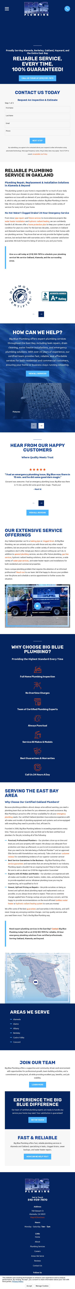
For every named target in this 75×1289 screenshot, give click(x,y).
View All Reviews (37, 513)
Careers (37, 1201)
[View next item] (41, 314)
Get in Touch (37, 1069)
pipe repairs (20, 218)
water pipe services (21, 561)
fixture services (35, 218)
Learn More (37, 1034)
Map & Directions (37, 1167)
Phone (8, 131)
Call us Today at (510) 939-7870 (37, 78)
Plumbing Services (37, 1196)
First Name (9, 108)
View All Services (37, 373)
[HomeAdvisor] (40, 1226)
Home (37, 1186)
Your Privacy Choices (47, 1241)
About (37, 1191)
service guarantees (15, 864)
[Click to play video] (37, 605)
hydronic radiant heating (39, 221)
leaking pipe (35, 541)
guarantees (31, 909)
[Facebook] (35, 1226)
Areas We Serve (37, 1205)
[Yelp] (29, 1226)
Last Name (9, 115)
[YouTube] (50, 1226)
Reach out (20, 572)
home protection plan (37, 224)
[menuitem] (27, 1244)
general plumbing (22, 554)
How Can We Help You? (37, 1106)
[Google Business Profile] (24, 1226)
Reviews (37, 1210)
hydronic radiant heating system (29, 904)
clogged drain (48, 541)
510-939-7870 (37, 1149)
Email (8, 123)
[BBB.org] (45, 1226)
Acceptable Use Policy (40, 154)
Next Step (37, 141)
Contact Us (37, 1215)
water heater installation (15, 221)
